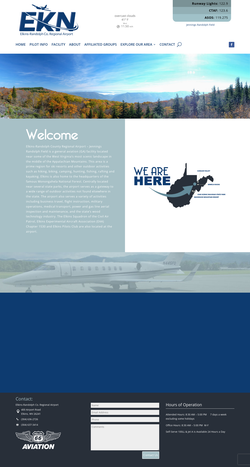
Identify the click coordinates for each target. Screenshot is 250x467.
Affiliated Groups (100, 45)
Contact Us (150, 455)
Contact (167, 45)
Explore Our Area (136, 45)
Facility (58, 45)
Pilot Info (39, 45)
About (75, 45)
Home (21, 45)
